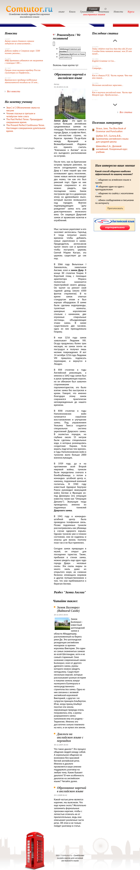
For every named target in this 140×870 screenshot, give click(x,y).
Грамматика (87, 11)
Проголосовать (115, 208)
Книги (72, 11)
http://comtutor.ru (64, 855)
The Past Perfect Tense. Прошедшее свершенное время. (24, 121)
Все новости (13, 91)
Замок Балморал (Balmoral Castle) (68, 609)
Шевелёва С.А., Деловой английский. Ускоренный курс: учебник (112, 149)
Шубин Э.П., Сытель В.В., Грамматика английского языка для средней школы (112, 138)
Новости (118, 11)
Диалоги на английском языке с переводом (70, 737)
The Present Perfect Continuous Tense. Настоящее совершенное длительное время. (25, 128)
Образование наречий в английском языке (71, 789)
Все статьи (126, 112)
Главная (93, 9)
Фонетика (103, 11)
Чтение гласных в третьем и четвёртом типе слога (20, 115)
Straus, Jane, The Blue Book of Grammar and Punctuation (111, 130)
